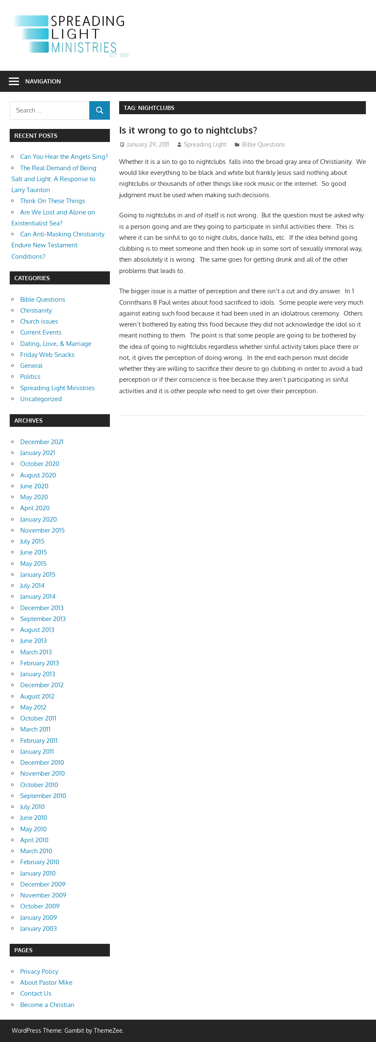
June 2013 (33, 641)
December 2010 (42, 762)
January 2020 (38, 519)
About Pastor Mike (46, 982)
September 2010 (43, 796)
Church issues (39, 321)
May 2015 (33, 564)
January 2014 (38, 596)
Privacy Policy (39, 971)
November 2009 (43, 895)
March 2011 (35, 729)
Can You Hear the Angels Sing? (64, 157)
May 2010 (33, 829)
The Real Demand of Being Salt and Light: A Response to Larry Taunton (53, 179)
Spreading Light (205, 144)
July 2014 (32, 585)
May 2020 (34, 497)
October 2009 (40, 906)
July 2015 (32, 541)
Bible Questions (263, 144)
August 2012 (37, 696)
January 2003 (38, 928)
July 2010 (32, 807)
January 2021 (37, 453)
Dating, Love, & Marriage (55, 344)
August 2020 (38, 475)
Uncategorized (41, 399)
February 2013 (39, 663)
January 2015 (38, 575)
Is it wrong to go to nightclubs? (188, 130)
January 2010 (38, 873)
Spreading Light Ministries (57, 388)
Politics (30, 376)
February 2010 (39, 862)
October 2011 (38, 718)
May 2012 (33, 707)
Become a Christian (47, 1005)
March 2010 (36, 851)
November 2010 (42, 773)
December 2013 (42, 608)
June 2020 (34, 486)
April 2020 (35, 508)
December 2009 (43, 884)
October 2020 (39, 464)
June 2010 (33, 818)
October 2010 (39, 785)
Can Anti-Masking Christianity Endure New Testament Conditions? (57, 245)
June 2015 (33, 552)
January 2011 (37, 751)
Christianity (36, 310)
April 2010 (34, 840)
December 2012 (42, 685)
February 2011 (39, 741)
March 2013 (36, 652)
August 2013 (37, 630)
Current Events (40, 332)
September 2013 (43, 619)
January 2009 (38, 917)
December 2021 (42, 442)
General (31, 366)
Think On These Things (52, 201)
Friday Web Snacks (47, 355)
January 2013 (37, 674)
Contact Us (35, 993)
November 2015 (42, 530)
